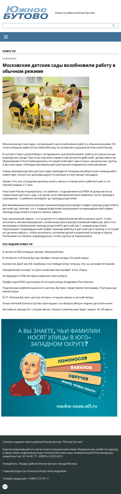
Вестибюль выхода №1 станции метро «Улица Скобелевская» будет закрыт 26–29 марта (57, 309)
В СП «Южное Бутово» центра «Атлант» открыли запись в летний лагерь (48, 297)
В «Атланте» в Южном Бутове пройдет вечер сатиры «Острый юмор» (46, 258)
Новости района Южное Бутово (75, 13)
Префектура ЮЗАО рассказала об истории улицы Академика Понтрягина (48, 282)
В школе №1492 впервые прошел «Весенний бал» (33, 252)
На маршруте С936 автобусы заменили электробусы (35, 276)
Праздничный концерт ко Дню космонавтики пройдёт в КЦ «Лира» (45, 270)
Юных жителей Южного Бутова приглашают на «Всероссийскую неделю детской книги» (58, 303)
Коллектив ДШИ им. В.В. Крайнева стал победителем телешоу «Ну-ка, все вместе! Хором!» (59, 264)
